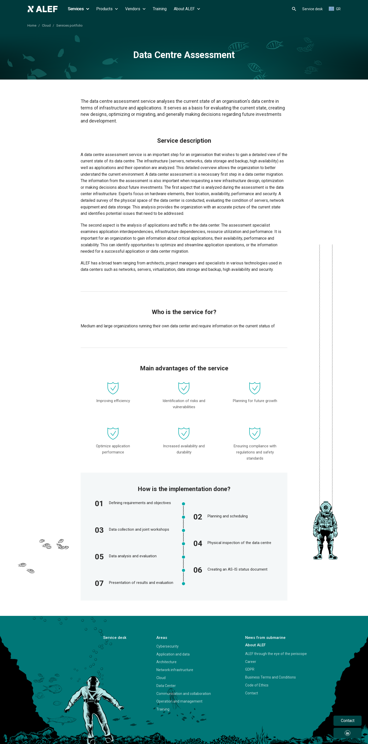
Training (160, 8)
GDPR (249, 669)
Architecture (166, 662)
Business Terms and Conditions (270, 677)
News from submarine (265, 637)
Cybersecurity (167, 646)
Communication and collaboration (183, 694)
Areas (161, 637)
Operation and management (179, 701)
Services (78, 8)
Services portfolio (69, 25)
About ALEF (187, 8)
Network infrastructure (174, 670)
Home (31, 25)
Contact (251, 693)
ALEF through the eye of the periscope (276, 654)
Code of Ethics (256, 685)
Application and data (173, 654)
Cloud (46, 25)
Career (250, 662)
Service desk (312, 9)
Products (107, 8)
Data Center (166, 686)
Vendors (135, 8)
